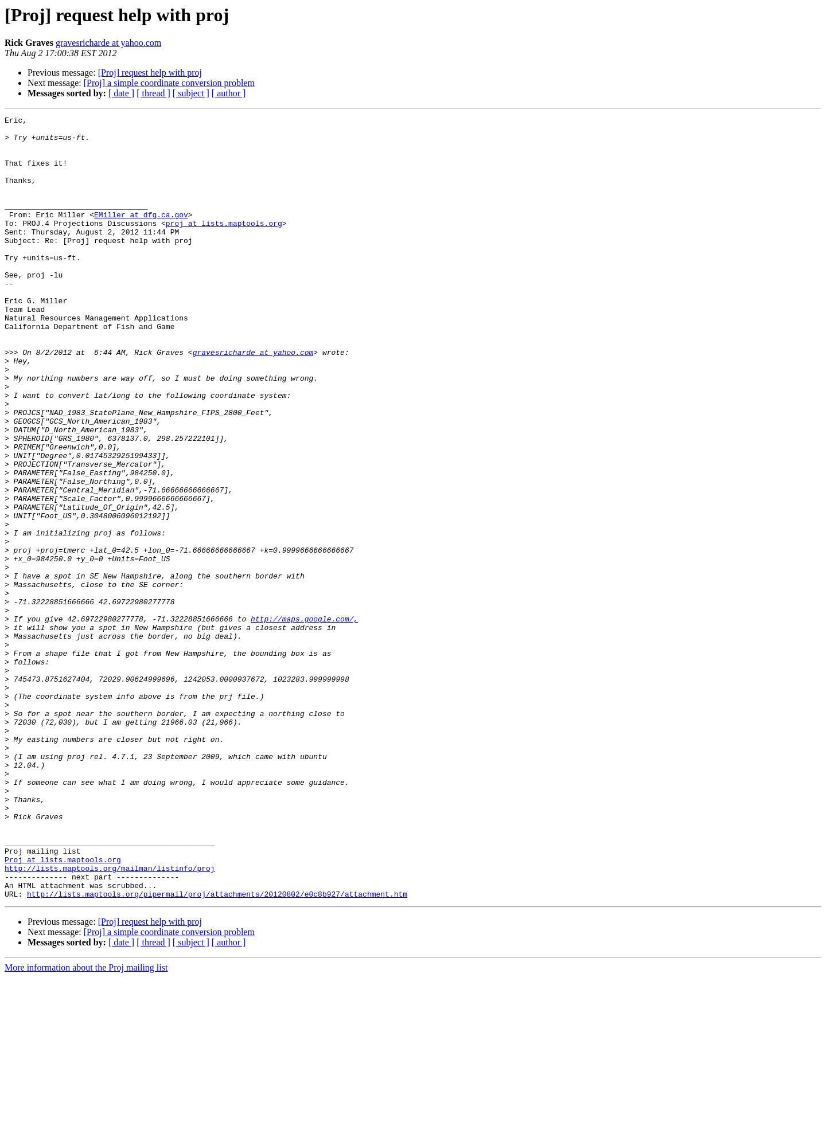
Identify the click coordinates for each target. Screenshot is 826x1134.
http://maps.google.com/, (304, 720)
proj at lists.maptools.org (224, 245)
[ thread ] (153, 93)
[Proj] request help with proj (150, 72)
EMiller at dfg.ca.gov (141, 235)
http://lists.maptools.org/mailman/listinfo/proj (110, 1019)
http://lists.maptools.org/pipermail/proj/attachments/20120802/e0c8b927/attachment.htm (217, 1050)
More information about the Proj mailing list (86, 1124)
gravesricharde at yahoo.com (108, 43)
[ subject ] (191, 93)
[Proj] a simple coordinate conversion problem (169, 83)
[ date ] (121, 93)
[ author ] (229, 93)
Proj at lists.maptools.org (63, 1009)
